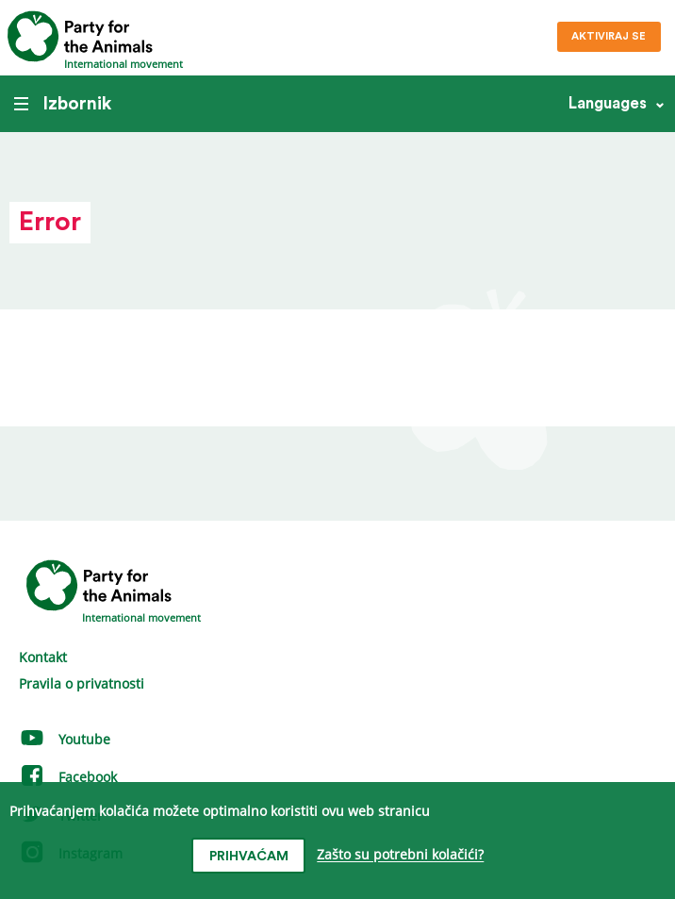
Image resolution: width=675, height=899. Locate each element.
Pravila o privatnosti (81, 683)
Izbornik (62, 103)
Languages (607, 103)
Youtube (64, 739)
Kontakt (43, 657)
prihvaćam (248, 856)
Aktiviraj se (608, 36)
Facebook (68, 777)
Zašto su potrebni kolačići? (400, 855)
